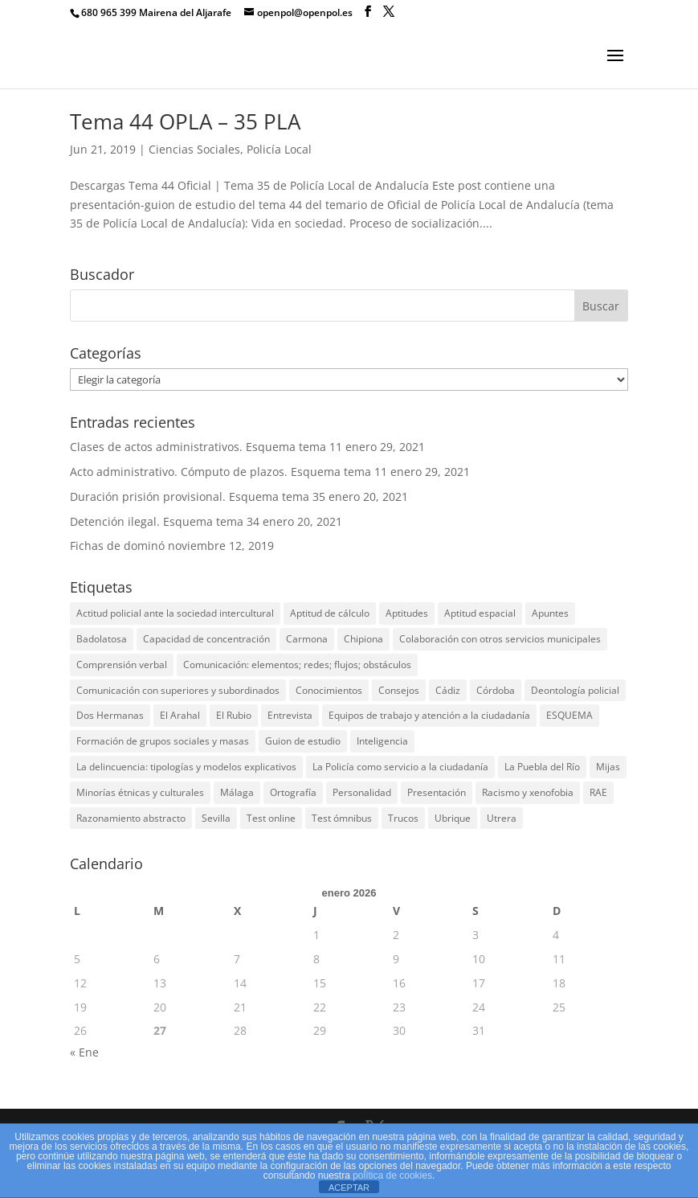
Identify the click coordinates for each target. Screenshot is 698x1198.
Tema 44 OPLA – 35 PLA (185, 121)
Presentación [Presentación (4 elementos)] (436, 792)
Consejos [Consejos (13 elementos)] (398, 690)
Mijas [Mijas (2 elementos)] (608, 766)
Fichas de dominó (117, 545)
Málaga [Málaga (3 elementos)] (237, 792)
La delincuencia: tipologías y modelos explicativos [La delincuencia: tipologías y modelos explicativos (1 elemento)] (186, 766)
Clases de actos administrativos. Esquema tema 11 (206, 446)
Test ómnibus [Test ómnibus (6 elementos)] (342, 818)
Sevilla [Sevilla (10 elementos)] (216, 818)
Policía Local (279, 149)
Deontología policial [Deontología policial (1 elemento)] (575, 690)
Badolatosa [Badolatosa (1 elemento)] (101, 639)
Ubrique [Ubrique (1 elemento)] (453, 818)
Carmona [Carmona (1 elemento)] (307, 639)
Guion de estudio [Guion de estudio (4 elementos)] (303, 741)
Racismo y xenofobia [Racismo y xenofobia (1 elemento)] (528, 792)
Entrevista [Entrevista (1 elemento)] (289, 715)
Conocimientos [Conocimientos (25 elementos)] (329, 690)
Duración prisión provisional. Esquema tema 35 (197, 496)
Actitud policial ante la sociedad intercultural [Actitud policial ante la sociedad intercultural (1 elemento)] (175, 613)
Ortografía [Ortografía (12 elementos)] (293, 792)
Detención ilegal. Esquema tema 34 (164, 521)
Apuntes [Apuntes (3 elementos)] (550, 613)
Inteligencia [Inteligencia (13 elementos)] (382, 741)
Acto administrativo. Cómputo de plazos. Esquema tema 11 (228, 471)
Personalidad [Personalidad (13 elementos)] (362, 792)
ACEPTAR (349, 1187)
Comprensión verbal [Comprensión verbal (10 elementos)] (121, 664)
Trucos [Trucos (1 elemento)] (403, 818)
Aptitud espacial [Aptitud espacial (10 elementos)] (480, 613)
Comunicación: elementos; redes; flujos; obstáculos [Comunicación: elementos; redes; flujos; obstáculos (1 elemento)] (297, 664)
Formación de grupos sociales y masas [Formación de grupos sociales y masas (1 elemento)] (162, 741)
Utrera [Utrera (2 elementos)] (501, 818)
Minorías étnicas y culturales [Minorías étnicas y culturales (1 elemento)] (140, 792)
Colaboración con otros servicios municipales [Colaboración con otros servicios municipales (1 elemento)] (500, 639)
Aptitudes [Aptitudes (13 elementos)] (407, 613)
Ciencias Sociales (194, 149)
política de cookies (392, 1175)
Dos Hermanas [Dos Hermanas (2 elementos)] (110, 715)
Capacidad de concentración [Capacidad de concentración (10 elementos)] (206, 639)
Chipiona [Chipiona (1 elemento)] (363, 639)
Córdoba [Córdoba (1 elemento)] (495, 690)
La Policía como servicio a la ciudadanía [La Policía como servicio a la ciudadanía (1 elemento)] (400, 766)
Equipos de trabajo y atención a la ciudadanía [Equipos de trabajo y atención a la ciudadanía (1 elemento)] (429, 715)
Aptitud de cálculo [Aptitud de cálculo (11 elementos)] (329, 613)
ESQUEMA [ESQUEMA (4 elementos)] (569, 715)
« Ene (84, 1052)
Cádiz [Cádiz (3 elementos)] (447, 690)
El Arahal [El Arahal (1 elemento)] (180, 715)
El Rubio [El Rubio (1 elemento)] (233, 715)
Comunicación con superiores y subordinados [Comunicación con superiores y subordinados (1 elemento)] (178, 690)
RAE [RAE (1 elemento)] (598, 792)
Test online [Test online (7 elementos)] (271, 818)
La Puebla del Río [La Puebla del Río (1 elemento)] (542, 766)
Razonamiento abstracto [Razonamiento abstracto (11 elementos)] (131, 818)
